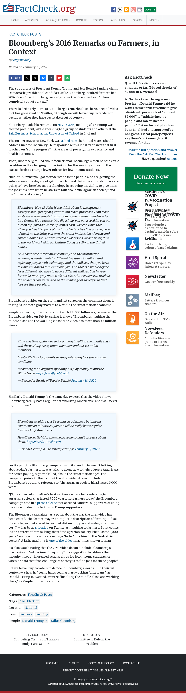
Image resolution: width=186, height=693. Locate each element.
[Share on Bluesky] (43, 78)
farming (42, 614)
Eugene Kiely (22, 60)
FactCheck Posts (25, 34)
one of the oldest (61, 540)
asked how (69, 140)
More (153, 20)
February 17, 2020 (87, 449)
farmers (26, 614)
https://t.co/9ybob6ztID (52, 373)
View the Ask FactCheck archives (153, 154)
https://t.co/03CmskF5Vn (43, 442)
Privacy (73, 663)
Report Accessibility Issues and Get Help (93, 670)
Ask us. (172, 158)
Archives (52, 663)
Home (15, 20)
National (31, 607)
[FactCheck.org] (42, 10)
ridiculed (41, 527)
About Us (118, 20)
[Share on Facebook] (15, 78)
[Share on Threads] (35, 78)
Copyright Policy (101, 663)
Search (138, 20)
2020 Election (29, 601)
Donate (81, 20)
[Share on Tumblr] (51, 78)
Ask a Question (57, 20)
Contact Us (132, 663)
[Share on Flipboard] (59, 78)
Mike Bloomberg (63, 620)
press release (47, 503)
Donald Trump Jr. (34, 620)
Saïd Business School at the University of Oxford (44, 133)
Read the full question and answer (152, 150)
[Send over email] (67, 78)
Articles (31, 20)
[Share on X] (27, 78)
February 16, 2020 (83, 380)
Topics (98, 20)
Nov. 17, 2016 (66, 125)
